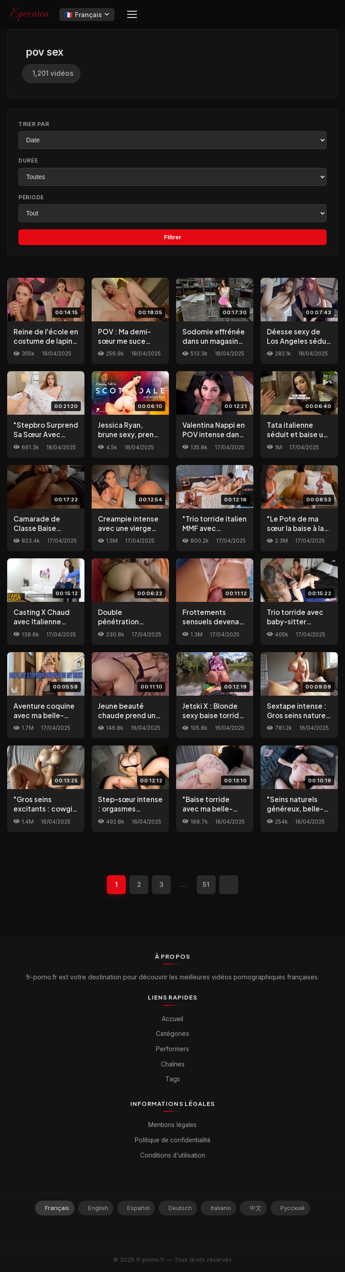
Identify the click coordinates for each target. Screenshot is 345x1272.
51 (206, 884)
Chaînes (173, 1064)
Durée (28, 160)
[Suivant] (228, 884)
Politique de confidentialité (173, 1140)
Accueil (172, 1018)
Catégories (172, 1034)
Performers (172, 1049)
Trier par (33, 124)
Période (31, 197)
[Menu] (132, 14)
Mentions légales (172, 1124)
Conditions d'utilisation (172, 1155)
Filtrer (172, 237)
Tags (172, 1079)
